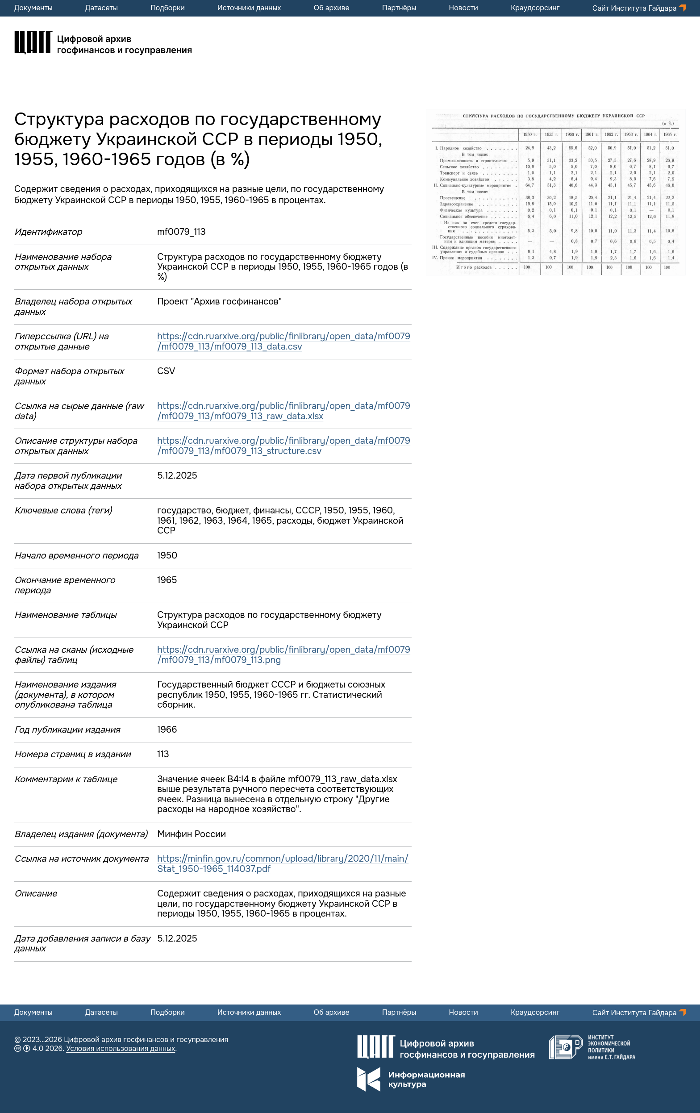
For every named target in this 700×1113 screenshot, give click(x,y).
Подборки (167, 8)
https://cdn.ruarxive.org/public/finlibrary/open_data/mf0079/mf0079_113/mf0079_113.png (283, 655)
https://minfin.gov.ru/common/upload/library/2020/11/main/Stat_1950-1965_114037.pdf (282, 864)
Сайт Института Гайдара (635, 8)
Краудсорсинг (535, 8)
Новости (463, 8)
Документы (33, 8)
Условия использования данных (120, 1048)
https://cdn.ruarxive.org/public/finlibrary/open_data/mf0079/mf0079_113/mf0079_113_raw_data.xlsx (283, 411)
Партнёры (399, 8)
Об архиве (332, 8)
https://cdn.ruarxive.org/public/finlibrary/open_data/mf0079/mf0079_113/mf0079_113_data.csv (283, 341)
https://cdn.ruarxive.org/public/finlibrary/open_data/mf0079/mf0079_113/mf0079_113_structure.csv (283, 446)
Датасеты (101, 8)
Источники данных (249, 8)
